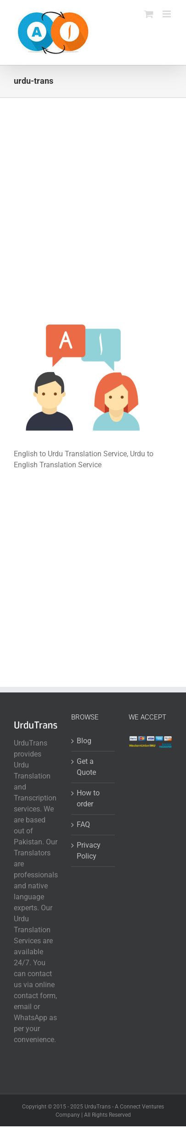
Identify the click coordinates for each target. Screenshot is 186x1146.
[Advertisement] (93, 219)
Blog (84, 740)
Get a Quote (86, 767)
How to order (88, 798)
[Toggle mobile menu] (167, 14)
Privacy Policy (89, 850)
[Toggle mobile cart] (148, 14)
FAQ (83, 824)
